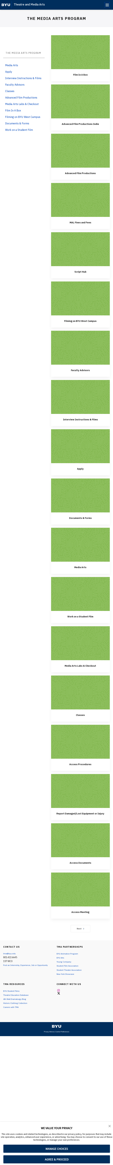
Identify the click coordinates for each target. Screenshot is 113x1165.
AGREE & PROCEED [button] (57, 1159)
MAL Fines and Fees (56, 346)
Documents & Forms (56, 641)
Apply (56, 592)
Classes (56, 838)
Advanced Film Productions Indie (56, 247)
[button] (110, 1126)
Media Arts (56, 690)
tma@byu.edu (10, 1077)
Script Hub (56, 395)
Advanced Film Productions (57, 296)
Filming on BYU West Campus (56, 444)
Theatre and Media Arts (29, 4)
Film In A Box (56, 198)
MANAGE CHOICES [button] (56, 1149)
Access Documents (56, 986)
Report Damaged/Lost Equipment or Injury (56, 937)
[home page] (5, 4)
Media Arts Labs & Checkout (56, 789)
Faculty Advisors (56, 493)
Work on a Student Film (56, 740)
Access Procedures (57, 887)
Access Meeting (56, 1035)
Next (56, 1052)
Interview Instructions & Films (56, 543)
